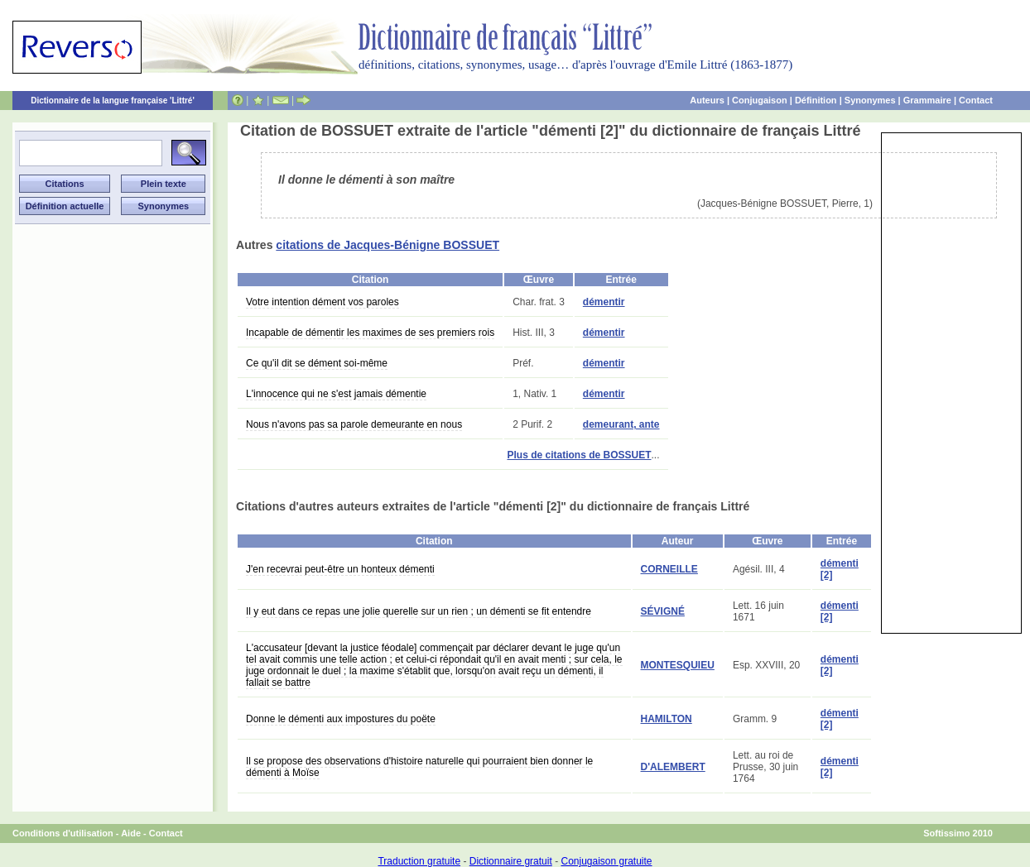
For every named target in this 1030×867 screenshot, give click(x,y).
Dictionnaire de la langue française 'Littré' (113, 100)
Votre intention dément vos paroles (322, 302)
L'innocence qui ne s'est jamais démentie (336, 394)
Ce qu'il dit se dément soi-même (316, 363)
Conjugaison (759, 100)
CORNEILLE (669, 569)
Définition (816, 100)
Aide (131, 833)
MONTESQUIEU (678, 665)
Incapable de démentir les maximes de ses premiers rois (370, 332)
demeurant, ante (621, 424)
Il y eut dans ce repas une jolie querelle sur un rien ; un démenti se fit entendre (418, 611)
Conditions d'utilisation (62, 833)
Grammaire (927, 100)
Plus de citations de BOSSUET (579, 455)
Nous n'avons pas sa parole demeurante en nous (354, 424)
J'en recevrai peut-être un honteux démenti (340, 569)
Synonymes (870, 100)
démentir (604, 302)
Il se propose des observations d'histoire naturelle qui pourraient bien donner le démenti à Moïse (419, 766)
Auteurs (707, 100)
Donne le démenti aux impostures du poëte (341, 719)
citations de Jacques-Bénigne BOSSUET (387, 244)
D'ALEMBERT (673, 767)
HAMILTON (666, 719)
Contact (976, 100)
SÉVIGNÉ (663, 611)
